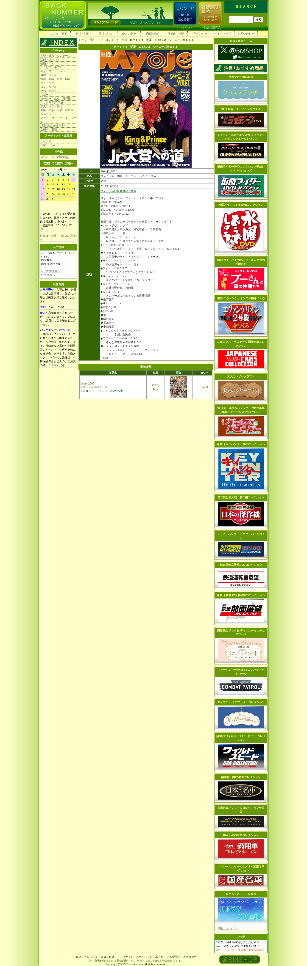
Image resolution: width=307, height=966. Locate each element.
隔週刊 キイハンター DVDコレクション (241, 444)
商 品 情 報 (82, 33)
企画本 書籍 (48, 129)
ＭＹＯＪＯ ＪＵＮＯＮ (241, 894)
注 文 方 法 (105, 33)
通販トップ (96, 39)
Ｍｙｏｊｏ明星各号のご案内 (118, 191)
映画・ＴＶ (47, 63)
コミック (184, 27)
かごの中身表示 (50, 271)
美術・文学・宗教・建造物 (56, 110)
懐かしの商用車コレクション (241, 835)
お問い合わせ (246, 33)
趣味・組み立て (50, 90)
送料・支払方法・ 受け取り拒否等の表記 (240, 950)
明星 (220, 928)
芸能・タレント (50, 59)
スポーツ (45, 94)
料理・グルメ (48, 75)
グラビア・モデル (51, 67)
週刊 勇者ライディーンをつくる (240, 109)
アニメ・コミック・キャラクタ (58, 119)
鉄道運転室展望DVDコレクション (241, 564)
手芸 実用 (47, 83)
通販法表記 (152, 33)
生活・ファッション (52, 71)
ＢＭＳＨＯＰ (108, 956)
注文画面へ (48, 275)
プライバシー (199, 33)
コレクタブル (48, 86)
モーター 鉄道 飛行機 (55, 98)
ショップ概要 (58, 33)
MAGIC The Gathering (54, 157)
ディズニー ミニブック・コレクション (241, 702)
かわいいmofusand (241, 76)
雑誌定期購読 (212, 27)
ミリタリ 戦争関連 (51, 102)
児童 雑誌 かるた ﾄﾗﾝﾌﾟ (54, 125)
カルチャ (45, 114)
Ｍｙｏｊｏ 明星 (116, 39)
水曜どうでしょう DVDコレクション (241, 204)
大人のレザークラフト (241, 376)
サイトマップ (222, 33)
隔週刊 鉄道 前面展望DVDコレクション (241, 595)
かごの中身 (129, 33)
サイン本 (45, 141)
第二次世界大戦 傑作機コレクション (241, 497)
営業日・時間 (175, 33)
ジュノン (231, 928)
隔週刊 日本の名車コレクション (240, 777)
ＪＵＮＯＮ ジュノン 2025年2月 (101, 390)
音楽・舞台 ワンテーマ (55, 55)
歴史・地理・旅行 (51, 106)
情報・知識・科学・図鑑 (55, 79)
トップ (82, 39)
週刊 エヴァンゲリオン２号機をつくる (241, 298)
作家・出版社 (48, 145)
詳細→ (69, 163)
